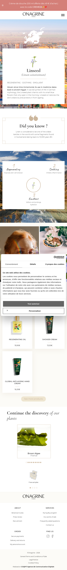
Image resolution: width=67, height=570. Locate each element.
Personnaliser (23, 311)
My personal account (17, 544)
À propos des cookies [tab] (54, 264)
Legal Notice (33, 560)
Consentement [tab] (11, 264)
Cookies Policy (33, 563)
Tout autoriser (33, 304)
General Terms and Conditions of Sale (33, 556)
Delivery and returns (17, 540)
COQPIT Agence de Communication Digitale (37, 567)
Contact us (50, 525)
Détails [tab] (33, 264)
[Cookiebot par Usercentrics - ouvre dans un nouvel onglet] (53, 257)
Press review (17, 517)
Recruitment (17, 521)
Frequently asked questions (50, 521)
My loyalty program (50, 513)
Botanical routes (17, 513)
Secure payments (17, 536)
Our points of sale (50, 517)
